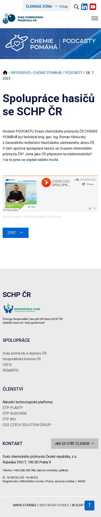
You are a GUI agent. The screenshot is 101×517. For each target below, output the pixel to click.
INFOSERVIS (20, 73)
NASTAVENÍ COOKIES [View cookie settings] (54, 505)
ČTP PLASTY (13, 408)
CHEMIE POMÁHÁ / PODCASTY (58, 73)
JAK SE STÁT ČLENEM (74, 443)
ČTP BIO (9, 419)
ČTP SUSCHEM (14, 413)
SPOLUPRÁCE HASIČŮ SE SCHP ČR (42, 217)
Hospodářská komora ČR (22, 359)
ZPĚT (15, 232)
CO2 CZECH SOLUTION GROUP (27, 425)
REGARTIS (10, 370)
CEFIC (7, 365)
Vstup (47, 6)
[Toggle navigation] (94, 18)
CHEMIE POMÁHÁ (12, 217)
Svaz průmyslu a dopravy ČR (25, 353)
